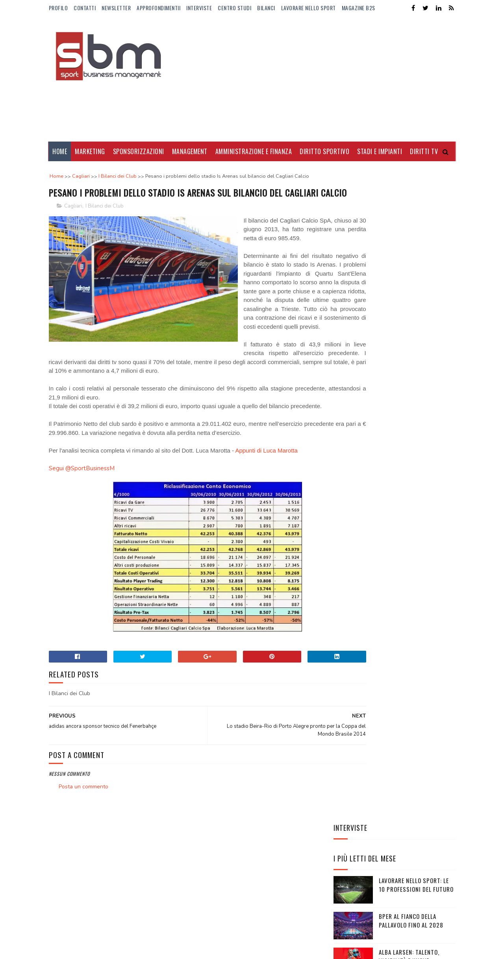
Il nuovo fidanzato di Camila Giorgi (409, 360)
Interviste (199, 8)
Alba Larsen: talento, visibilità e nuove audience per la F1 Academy (417, 329)
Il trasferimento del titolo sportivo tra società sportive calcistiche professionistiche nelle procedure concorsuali (386, 485)
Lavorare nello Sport (308, 8)
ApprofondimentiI (158, 8)
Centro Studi (234, 8)
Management (190, 151)
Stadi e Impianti (380, 151)
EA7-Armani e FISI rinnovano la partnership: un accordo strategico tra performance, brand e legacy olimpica (394, 542)
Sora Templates (86, 941)
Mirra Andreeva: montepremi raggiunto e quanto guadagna (414, 436)
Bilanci (266, 8)
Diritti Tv (424, 151)
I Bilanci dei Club (104, 221)
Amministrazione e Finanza (253, 151)
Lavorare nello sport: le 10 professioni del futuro (416, 253)
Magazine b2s (358, 8)
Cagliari (73, 221)
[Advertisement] (312, 79)
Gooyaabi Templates (156, 941)
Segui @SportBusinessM (82, 528)
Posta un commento (83, 846)
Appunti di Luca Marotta (266, 509)
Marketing (90, 151)
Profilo (58, 8)
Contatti (85, 8)
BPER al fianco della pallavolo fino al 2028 (411, 289)
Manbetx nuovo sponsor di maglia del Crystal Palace (413, 400)
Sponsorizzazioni (138, 151)
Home (60, 151)
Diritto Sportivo (325, 151)
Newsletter (116, 8)
